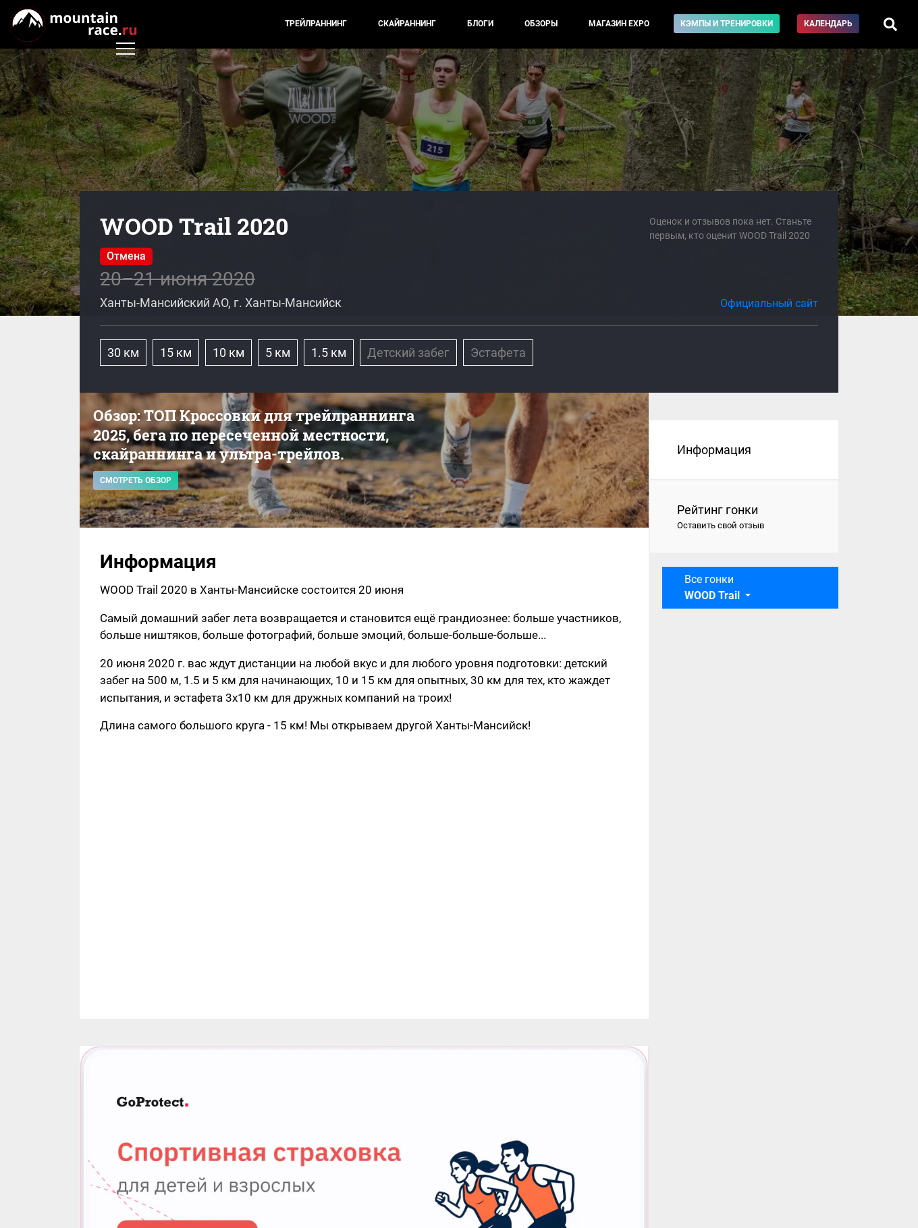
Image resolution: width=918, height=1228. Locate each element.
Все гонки (713, 587)
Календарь (828, 23)
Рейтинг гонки (744, 517)
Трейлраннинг (316, 23)
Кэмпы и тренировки (726, 23)
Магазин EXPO (619, 23)
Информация (714, 450)
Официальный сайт (769, 303)
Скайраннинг (407, 23)
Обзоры (541, 23)
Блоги (480, 23)
